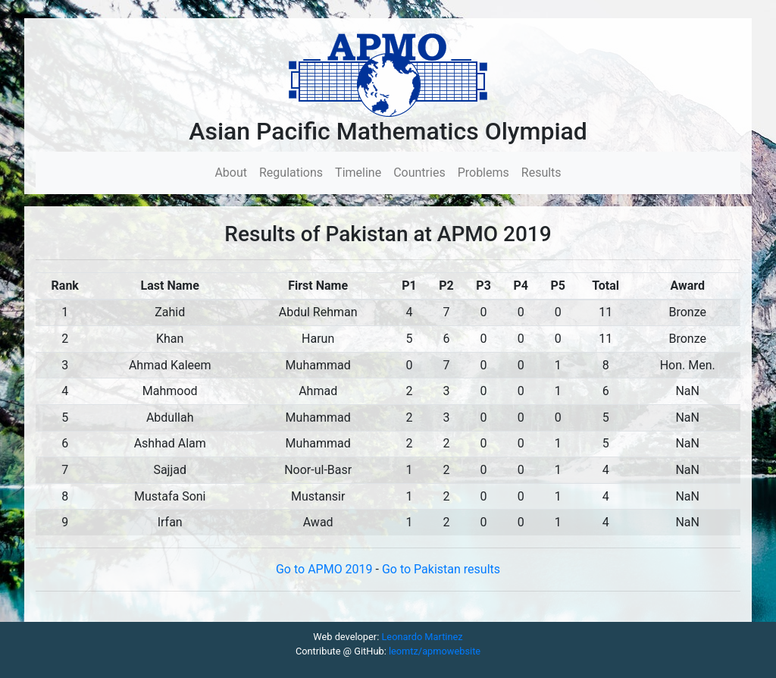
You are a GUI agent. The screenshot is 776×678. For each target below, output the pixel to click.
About (233, 172)
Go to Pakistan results (441, 569)
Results (541, 172)
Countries (419, 172)
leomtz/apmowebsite (434, 651)
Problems (483, 172)
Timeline (358, 172)
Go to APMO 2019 (326, 569)
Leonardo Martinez (421, 636)
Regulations (291, 172)
